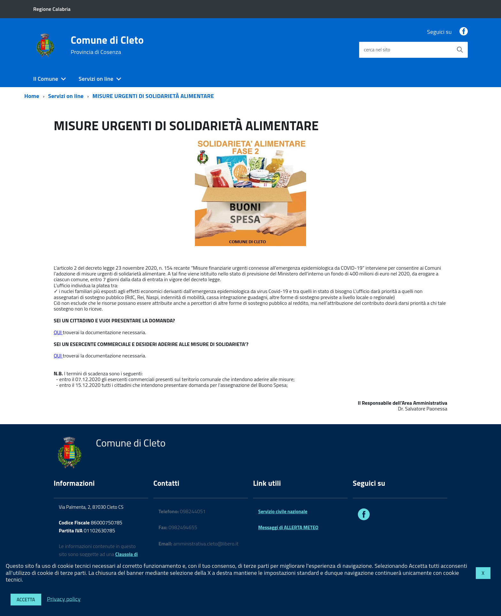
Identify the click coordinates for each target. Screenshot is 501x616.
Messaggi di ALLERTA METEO (288, 527)
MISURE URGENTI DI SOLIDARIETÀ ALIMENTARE (153, 96)
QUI (58, 332)
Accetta (26, 599)
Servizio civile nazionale (282, 511)
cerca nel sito (377, 49)
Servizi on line (96, 78)
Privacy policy (64, 598)
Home (31, 96)
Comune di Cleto (107, 45)
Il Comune (45, 78)
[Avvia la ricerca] (460, 50)
